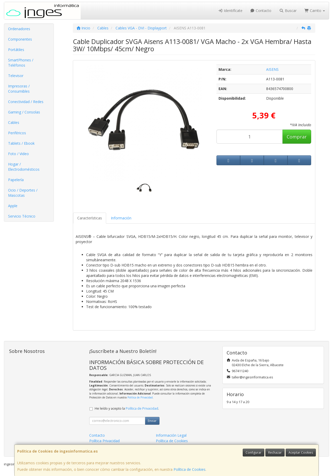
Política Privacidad (104, 440)
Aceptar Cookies (301, 452)
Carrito (314, 10)
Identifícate (230, 10)
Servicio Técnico (21, 216)
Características (89, 217)
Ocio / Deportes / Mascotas (22, 193)
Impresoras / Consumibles (19, 89)
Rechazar (275, 452)
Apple (12, 205)
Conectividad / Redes (25, 101)
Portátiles (16, 49)
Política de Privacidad (140, 397)
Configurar (253, 452)
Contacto (261, 10)
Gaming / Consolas (24, 112)
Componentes (20, 39)
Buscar (288, 10)
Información (121, 217)
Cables (13, 122)
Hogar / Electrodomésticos (24, 167)
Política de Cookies (190, 469)
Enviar (152, 420)
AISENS (272, 69)
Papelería (16, 179)
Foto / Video (18, 153)
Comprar (297, 137)
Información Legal (171, 435)
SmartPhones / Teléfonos (20, 63)
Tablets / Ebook (21, 143)
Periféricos (17, 132)
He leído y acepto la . (127, 408)
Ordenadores (19, 28)
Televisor (15, 75)
